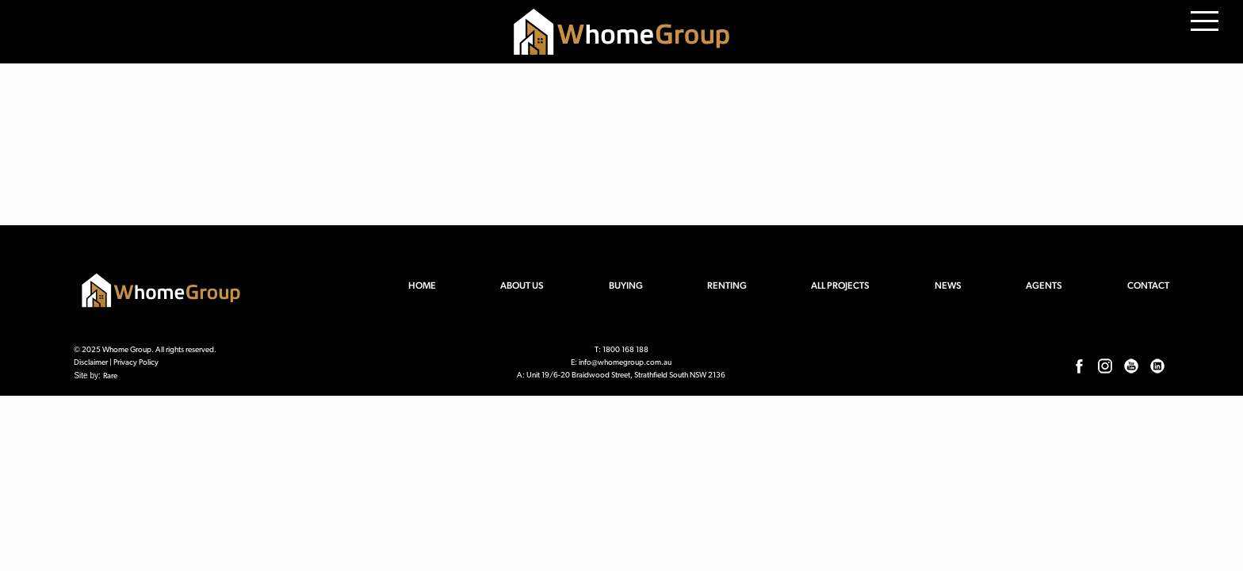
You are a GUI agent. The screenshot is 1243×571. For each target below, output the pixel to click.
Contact (1148, 285)
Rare (110, 376)
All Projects (840, 285)
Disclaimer (91, 362)
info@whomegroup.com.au (625, 362)
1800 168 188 (625, 350)
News (948, 285)
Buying (626, 285)
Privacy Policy (136, 362)
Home (422, 285)
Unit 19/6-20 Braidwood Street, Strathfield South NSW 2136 (625, 375)
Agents (1044, 285)
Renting (727, 285)
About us (522, 285)
